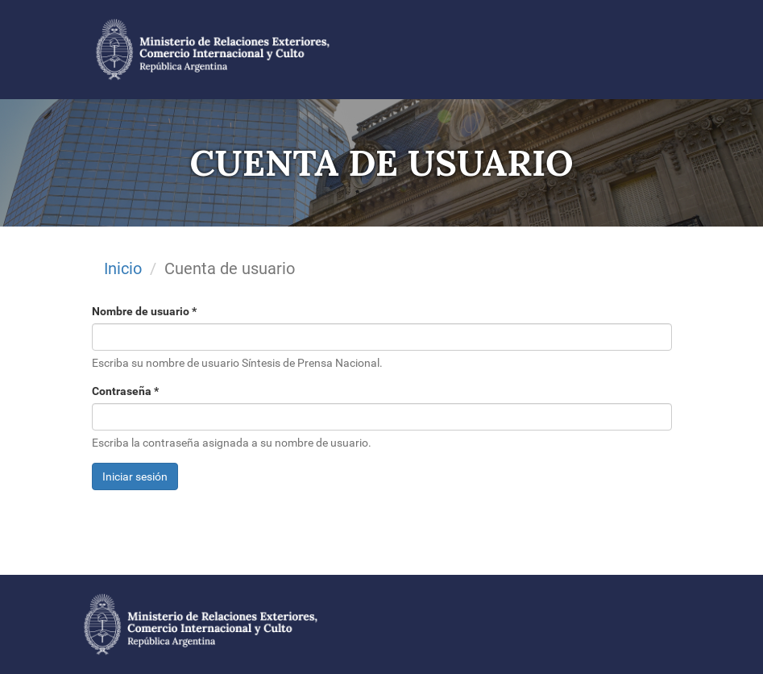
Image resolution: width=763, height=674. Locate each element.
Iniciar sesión (135, 476)
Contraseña (125, 391)
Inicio (123, 268)
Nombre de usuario (144, 311)
